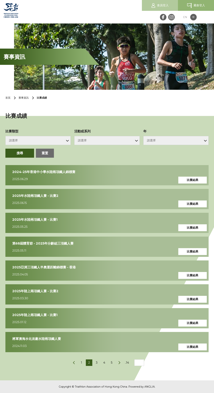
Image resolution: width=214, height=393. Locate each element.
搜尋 (20, 153)
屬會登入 (199, 5)
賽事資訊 (24, 97)
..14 (127, 362)
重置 (45, 153)
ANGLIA (149, 386)
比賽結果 (192, 180)
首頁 (7, 97)
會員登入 (163, 5)
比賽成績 (42, 97)
